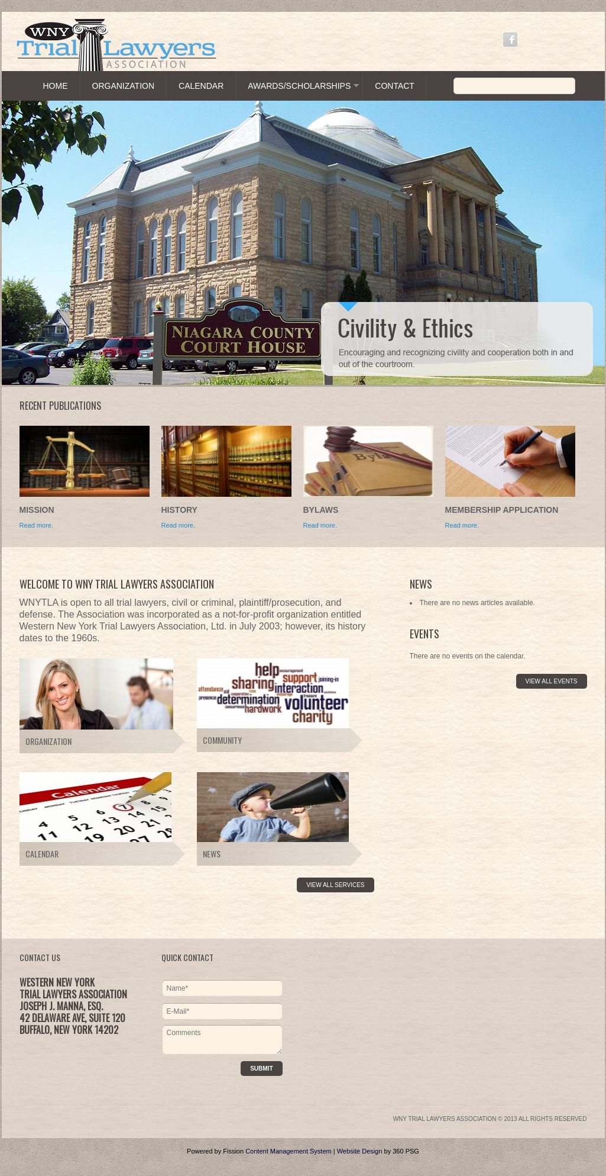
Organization (123, 86)
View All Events (552, 681)
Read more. (36, 525)
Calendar (201, 86)
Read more (319, 525)
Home (55, 86)
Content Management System (288, 1151)
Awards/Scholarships (299, 86)
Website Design (360, 1151)
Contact (394, 86)
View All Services (335, 885)
